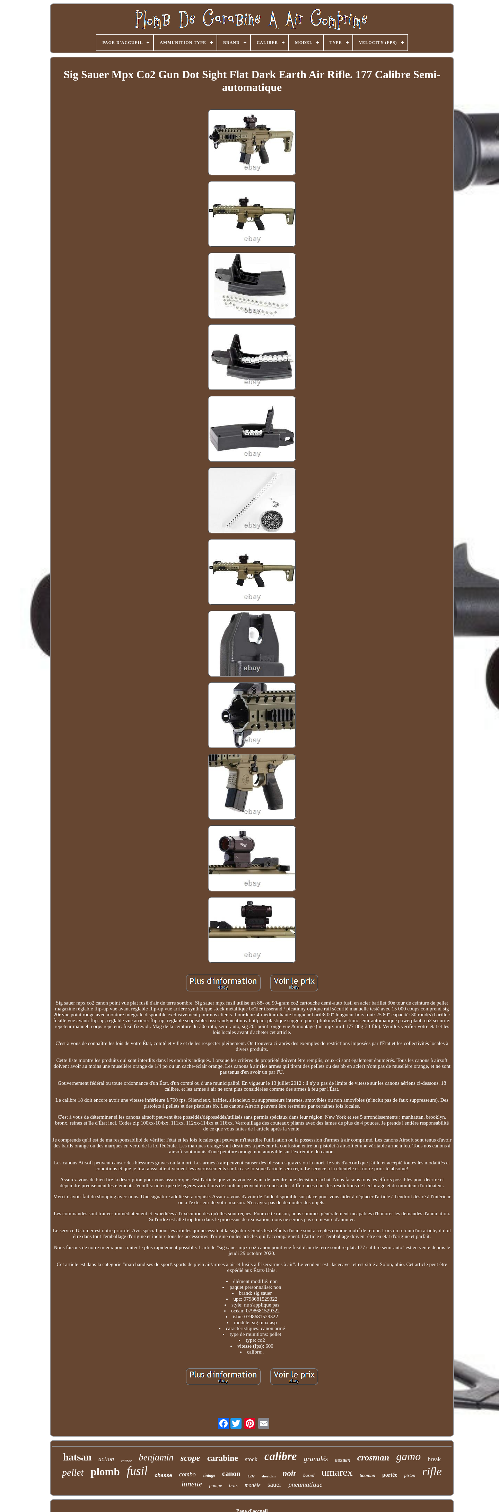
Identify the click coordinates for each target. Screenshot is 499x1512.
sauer (274, 1484)
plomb (105, 1472)
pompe (215, 1485)
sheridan (269, 1476)
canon (231, 1473)
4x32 (251, 1476)
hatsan (77, 1457)
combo (187, 1474)
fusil (137, 1471)
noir (289, 1473)
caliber (126, 1461)
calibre (280, 1456)
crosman (373, 1458)
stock (251, 1459)
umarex (337, 1472)
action (106, 1459)
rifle (432, 1471)
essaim (342, 1460)
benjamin (156, 1457)
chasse (163, 1475)
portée (389, 1475)
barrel (309, 1475)
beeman (367, 1475)
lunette (192, 1483)
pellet (73, 1472)
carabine (222, 1458)
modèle (253, 1485)
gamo (408, 1456)
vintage (209, 1475)
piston (409, 1475)
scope (190, 1458)
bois (233, 1485)
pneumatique (305, 1484)
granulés (316, 1459)
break (434, 1459)
